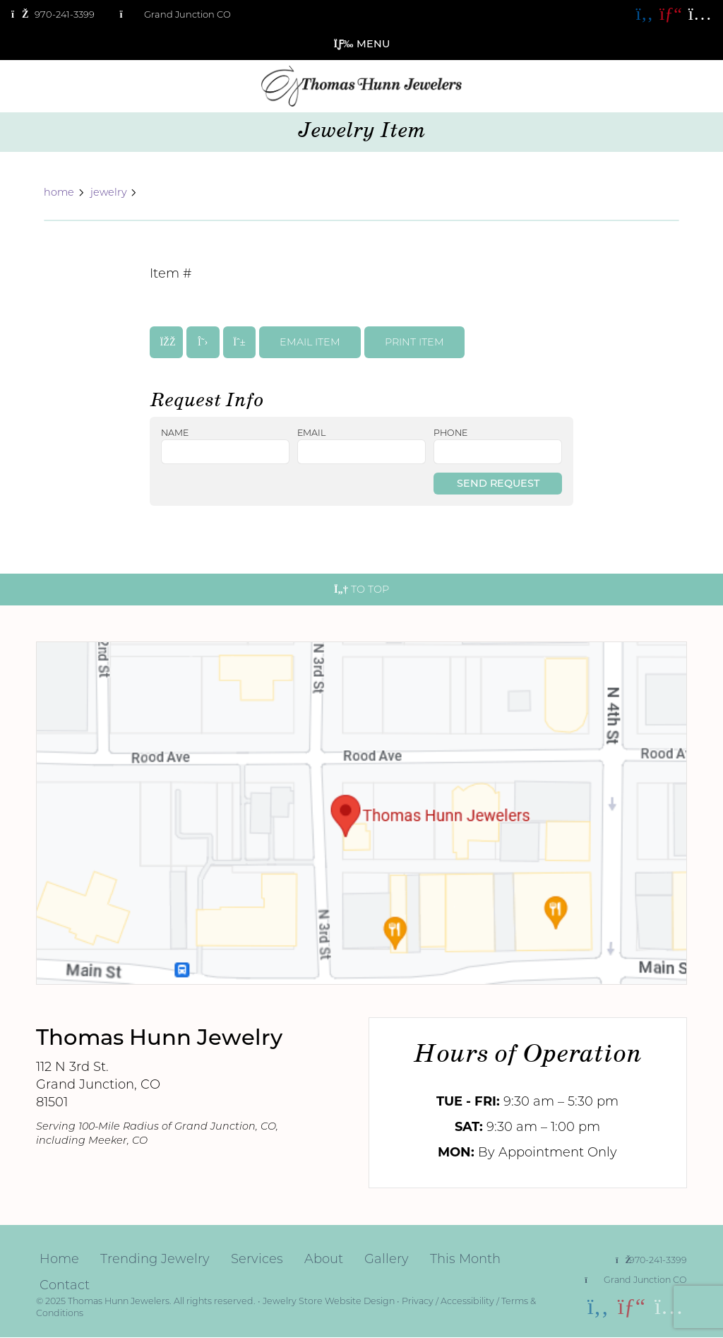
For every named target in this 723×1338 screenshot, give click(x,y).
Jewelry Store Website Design (329, 1301)
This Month (465, 1259)
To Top (361, 589)
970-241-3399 (651, 1260)
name (175, 433)
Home (59, 1259)
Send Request (498, 483)
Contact (65, 1285)
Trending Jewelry (155, 1259)
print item (414, 342)
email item (310, 342)
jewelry (108, 193)
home (59, 193)
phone (450, 433)
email (311, 433)
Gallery (386, 1259)
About (323, 1259)
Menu (362, 43)
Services (257, 1259)
